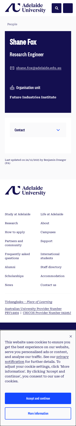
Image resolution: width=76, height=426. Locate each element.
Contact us (48, 285)
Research (11, 223)
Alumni (10, 267)
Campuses (48, 232)
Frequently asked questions (17, 256)
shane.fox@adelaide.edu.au (38, 68)
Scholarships (14, 276)
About (45, 223)
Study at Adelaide (17, 214)
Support (46, 241)
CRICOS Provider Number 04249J (47, 312)
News (9, 285)
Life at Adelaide (52, 214)
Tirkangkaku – (28, 301)
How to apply (15, 232)
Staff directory (51, 267)
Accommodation (52, 276)
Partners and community (14, 243)
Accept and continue (38, 398)
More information (38, 413)
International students (50, 256)
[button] (38, 130)
